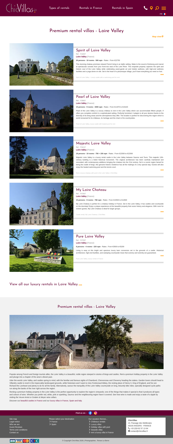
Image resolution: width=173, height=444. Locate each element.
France (54, 422)
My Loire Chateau (91, 190)
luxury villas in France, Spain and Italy (65, 401)
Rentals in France (90, 8)
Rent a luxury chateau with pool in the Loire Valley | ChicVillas (96, 173)
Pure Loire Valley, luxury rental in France (89, 259)
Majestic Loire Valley (93, 143)
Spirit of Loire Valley (93, 50)
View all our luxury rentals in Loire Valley (45, 284)
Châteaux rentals (98, 422)
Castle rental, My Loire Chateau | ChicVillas (90, 214)
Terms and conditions (18, 430)
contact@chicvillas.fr (139, 431)
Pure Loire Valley (90, 236)
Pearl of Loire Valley (93, 97)
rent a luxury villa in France (102, 432)
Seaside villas (97, 430)
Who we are (14, 424)
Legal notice (14, 422)
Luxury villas (96, 424)
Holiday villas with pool (100, 427)
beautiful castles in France (32, 401)
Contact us (14, 432)
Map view (158, 36)
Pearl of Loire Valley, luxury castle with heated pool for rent (95, 124)
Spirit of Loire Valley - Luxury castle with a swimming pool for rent (98, 77)
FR (163, 14)
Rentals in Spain (122, 8)
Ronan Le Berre (103, 441)
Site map (13, 419)
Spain (53, 424)
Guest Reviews (15, 427)
